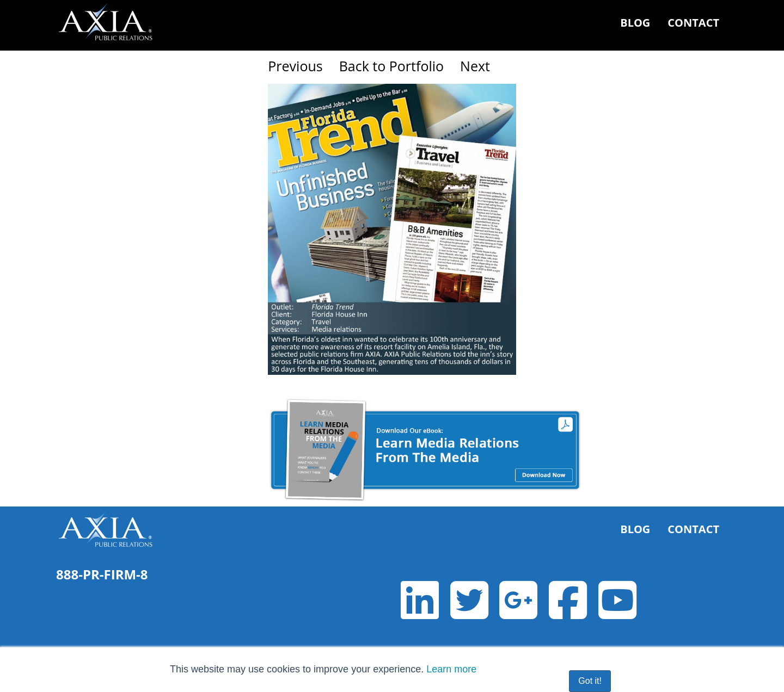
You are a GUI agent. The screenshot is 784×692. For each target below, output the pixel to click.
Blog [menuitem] (635, 22)
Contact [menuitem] (693, 22)
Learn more (451, 669)
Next (475, 66)
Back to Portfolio (391, 66)
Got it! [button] (590, 680)
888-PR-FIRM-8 (102, 574)
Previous (295, 66)
